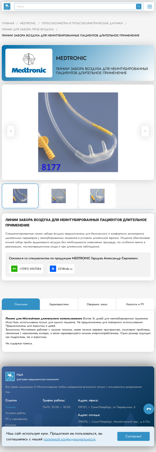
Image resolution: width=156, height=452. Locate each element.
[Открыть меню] (149, 6)
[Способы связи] (148, 409)
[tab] (21, 304)
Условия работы (15, 413)
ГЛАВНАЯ (8, 23)
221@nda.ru (61, 269)
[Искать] (138, 6)
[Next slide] (145, 131)
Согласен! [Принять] (133, 436)
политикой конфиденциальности (69, 439)
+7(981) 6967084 (26, 269)
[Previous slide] (10, 131)
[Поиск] (75, 6)
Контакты (10, 425)
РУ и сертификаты (16, 419)
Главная (10, 407)
